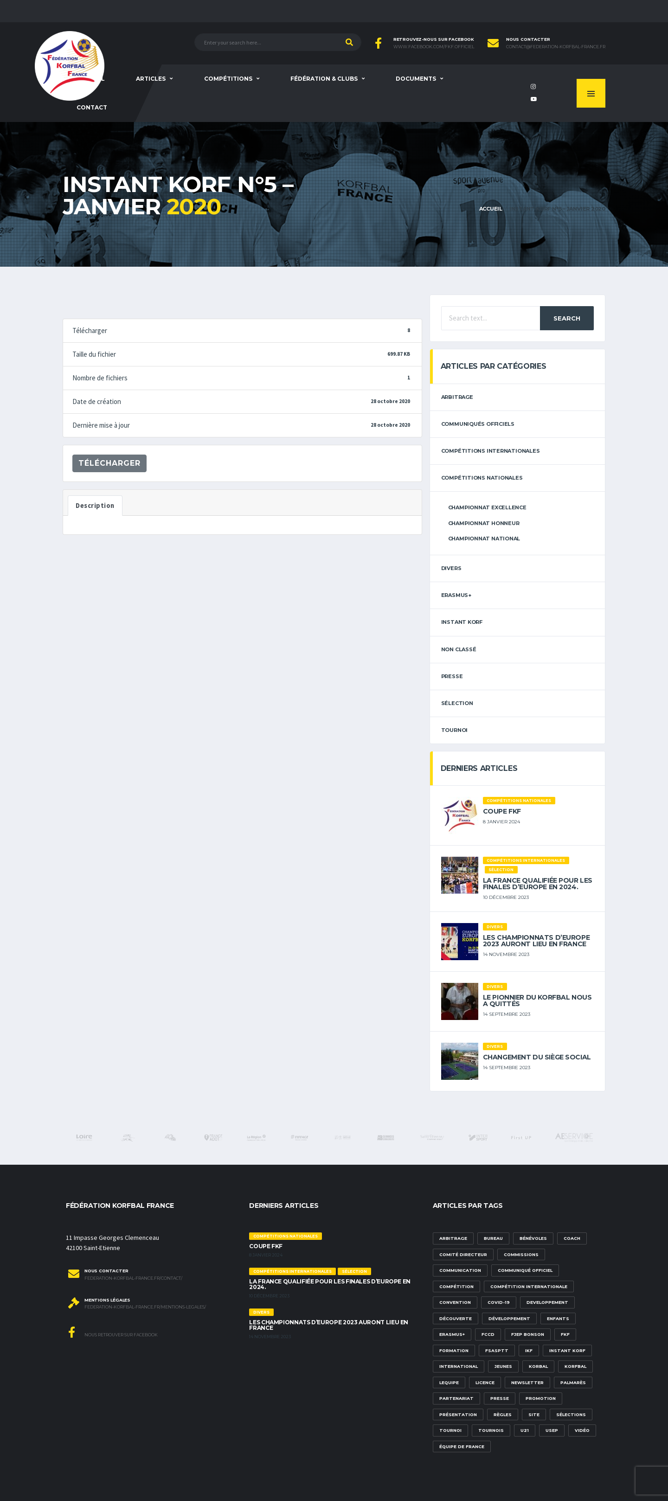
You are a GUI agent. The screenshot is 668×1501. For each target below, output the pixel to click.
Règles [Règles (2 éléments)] (503, 1414)
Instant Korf (461, 622)
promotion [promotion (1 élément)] (541, 1398)
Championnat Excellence (487, 507)
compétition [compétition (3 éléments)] (456, 1286)
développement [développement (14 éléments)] (509, 1318)
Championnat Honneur (484, 523)
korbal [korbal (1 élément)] (538, 1366)
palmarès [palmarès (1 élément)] (573, 1382)
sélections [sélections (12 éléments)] (571, 1414)
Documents (416, 78)
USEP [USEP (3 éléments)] (552, 1430)
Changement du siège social (537, 1057)
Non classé (458, 649)
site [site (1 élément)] (534, 1414)
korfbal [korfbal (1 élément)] (575, 1366)
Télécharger (109, 463)
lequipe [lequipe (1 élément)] (449, 1382)
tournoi (454, 730)
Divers (451, 568)
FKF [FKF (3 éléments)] (565, 1334)
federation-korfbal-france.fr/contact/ (133, 1278)
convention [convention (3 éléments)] (455, 1302)
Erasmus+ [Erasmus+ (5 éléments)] (452, 1334)
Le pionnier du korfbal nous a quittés (537, 1000)
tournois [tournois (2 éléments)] (491, 1430)
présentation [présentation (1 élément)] (458, 1414)
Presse (452, 676)
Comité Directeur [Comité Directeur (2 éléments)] (463, 1254)
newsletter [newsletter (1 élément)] (527, 1382)
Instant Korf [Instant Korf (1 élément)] (567, 1350)
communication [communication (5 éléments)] (460, 1270)
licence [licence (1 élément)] (485, 1382)
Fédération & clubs (324, 78)
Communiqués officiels (477, 424)
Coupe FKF (502, 811)
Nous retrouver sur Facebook (113, 1332)
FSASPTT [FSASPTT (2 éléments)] (496, 1350)
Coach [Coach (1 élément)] (572, 1238)
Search (566, 318)
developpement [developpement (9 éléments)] (547, 1302)
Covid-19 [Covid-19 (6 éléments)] (499, 1302)
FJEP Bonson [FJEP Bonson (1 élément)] (527, 1334)
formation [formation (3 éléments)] (454, 1350)
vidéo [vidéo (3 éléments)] (582, 1430)
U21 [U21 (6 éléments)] (524, 1430)
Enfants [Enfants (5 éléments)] (558, 1318)
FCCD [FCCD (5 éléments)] (488, 1334)
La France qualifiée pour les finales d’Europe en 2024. (537, 883)
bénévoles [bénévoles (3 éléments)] (533, 1238)
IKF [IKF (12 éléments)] (529, 1350)
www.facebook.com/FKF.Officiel (433, 47)
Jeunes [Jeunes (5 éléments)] (503, 1366)
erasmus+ (456, 595)
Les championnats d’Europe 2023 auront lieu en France (536, 940)
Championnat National (484, 538)
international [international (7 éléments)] (458, 1366)
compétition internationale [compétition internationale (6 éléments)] (528, 1286)
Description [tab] (95, 505)
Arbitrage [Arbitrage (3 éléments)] (453, 1238)
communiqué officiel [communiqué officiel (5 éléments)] (525, 1270)
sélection (457, 703)
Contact (92, 107)
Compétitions (228, 78)
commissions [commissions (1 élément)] (521, 1254)
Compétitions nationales (482, 478)
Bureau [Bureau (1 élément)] (493, 1238)
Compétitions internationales (490, 451)
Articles (151, 78)
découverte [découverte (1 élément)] (455, 1318)
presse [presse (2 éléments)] (499, 1398)
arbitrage (457, 397)
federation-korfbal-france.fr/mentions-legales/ (145, 1307)
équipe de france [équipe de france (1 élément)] (461, 1446)
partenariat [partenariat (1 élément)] (456, 1398)
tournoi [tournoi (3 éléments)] (450, 1430)
